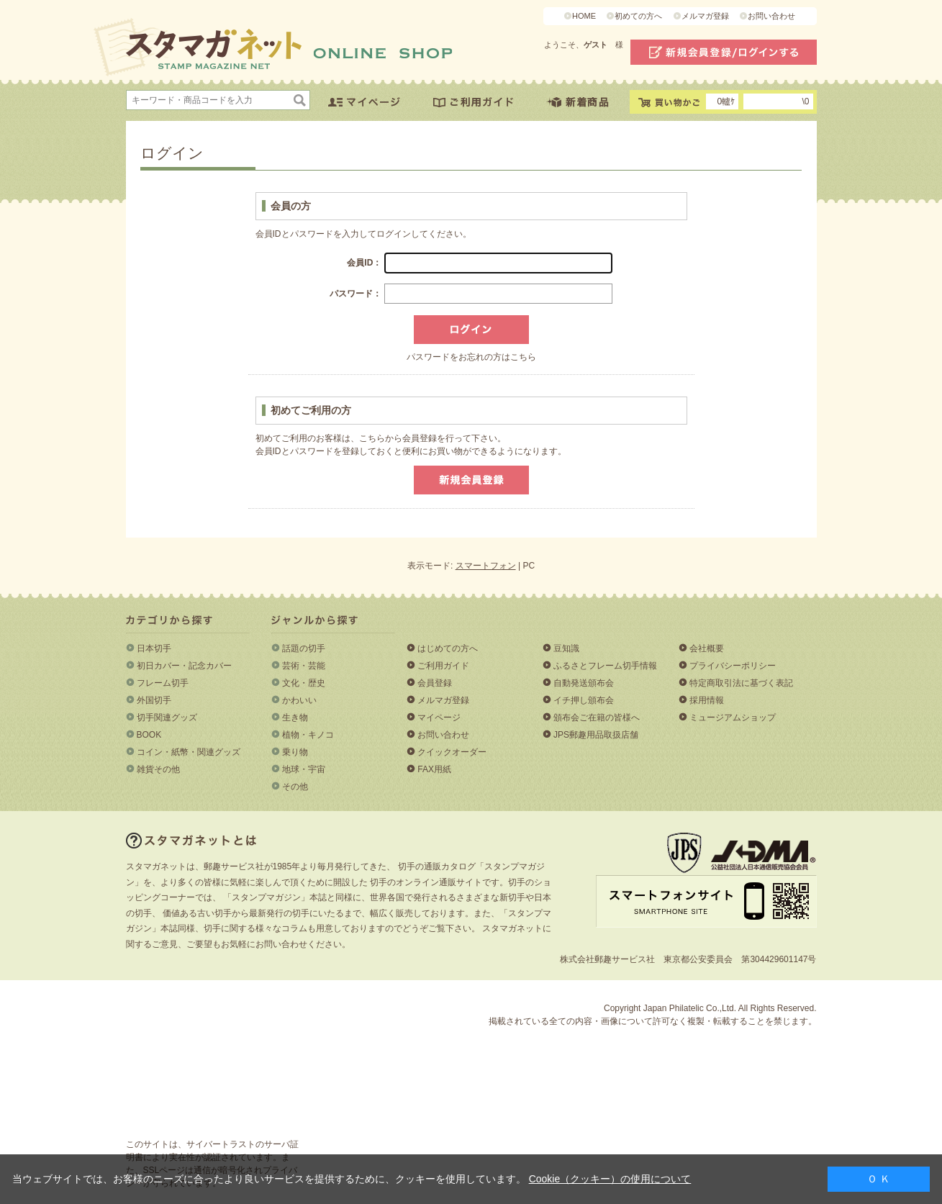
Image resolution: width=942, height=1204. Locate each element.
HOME (584, 16)
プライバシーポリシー (732, 666)
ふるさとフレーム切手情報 (605, 666)
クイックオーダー (451, 752)
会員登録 (434, 683)
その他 (295, 787)
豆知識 (566, 648)
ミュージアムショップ (732, 717)
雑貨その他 (158, 769)
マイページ (439, 717)
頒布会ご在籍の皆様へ (596, 717)
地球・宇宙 (303, 769)
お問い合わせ (771, 16)
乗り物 (295, 752)
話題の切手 (303, 648)
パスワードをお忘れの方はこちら (471, 357)
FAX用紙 (434, 769)
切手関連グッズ (167, 717)
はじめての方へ (447, 648)
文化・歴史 (303, 683)
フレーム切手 (163, 683)
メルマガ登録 (705, 16)
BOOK (149, 735)
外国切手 (154, 700)
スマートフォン (486, 566)
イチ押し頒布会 (583, 700)
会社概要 (706, 648)
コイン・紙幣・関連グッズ (188, 752)
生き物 (295, 717)
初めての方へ (638, 16)
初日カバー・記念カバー (184, 666)
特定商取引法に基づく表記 (741, 683)
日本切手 (154, 648)
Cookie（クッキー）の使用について (610, 1179)
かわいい (299, 700)
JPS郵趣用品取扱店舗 (595, 735)
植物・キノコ (308, 735)
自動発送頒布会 (583, 683)
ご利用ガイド (443, 666)
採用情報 (706, 700)
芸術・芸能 (303, 666)
